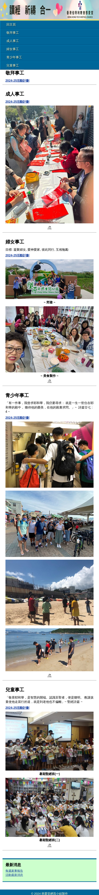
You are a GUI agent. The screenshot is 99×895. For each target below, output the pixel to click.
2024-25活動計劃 (17, 80)
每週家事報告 (14, 870)
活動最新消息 (14, 874)
